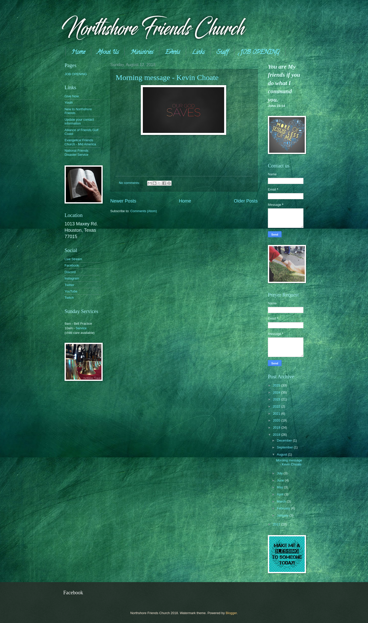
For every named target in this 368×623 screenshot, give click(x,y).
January (283, 515)
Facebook (72, 265)
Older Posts (246, 201)
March (282, 501)
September (285, 447)
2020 (277, 420)
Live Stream (73, 259)
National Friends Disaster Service (76, 152)
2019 (277, 427)
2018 (277, 435)
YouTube (71, 291)
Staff (222, 52)
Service (81, 328)
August (282, 454)
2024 (277, 392)
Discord (70, 272)
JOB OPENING (259, 52)
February (284, 508)
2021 (277, 413)
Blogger (231, 613)
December (285, 440)
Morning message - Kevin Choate (167, 77)
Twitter (69, 285)
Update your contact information (79, 121)
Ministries (142, 52)
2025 (277, 385)
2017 (277, 524)
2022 (277, 406)
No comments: (130, 183)
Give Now (72, 96)
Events (172, 52)
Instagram (72, 278)
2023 (277, 399)
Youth (69, 102)
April (280, 494)
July (280, 473)
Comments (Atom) (143, 211)
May (280, 487)
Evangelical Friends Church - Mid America (80, 142)
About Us (108, 52)
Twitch (69, 298)
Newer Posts (123, 201)
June (281, 480)
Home (78, 52)
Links (198, 52)
